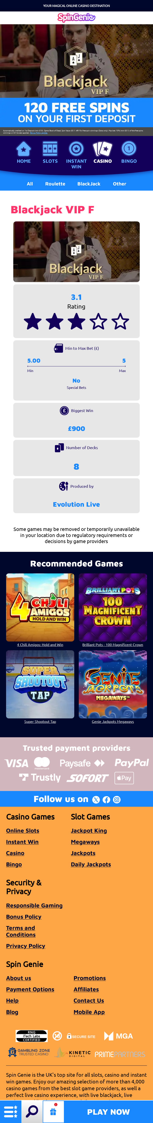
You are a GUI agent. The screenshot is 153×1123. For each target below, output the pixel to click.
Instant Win (76, 163)
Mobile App (89, 1011)
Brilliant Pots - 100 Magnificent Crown (112, 644)
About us (18, 977)
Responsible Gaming (34, 905)
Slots (50, 161)
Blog (12, 1011)
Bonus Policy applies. (39, 132)
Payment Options (30, 989)
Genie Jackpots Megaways (113, 721)
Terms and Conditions (21, 931)
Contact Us (89, 1000)
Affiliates (86, 989)
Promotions (90, 977)
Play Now (108, 1111)
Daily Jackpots (91, 864)
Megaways (85, 841)
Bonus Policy (23, 916)
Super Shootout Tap (40, 721)
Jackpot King (89, 830)
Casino (103, 161)
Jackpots (83, 852)
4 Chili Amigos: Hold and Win (40, 644)
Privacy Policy (25, 945)
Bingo (129, 161)
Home (24, 161)
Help (12, 1000)
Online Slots (22, 830)
